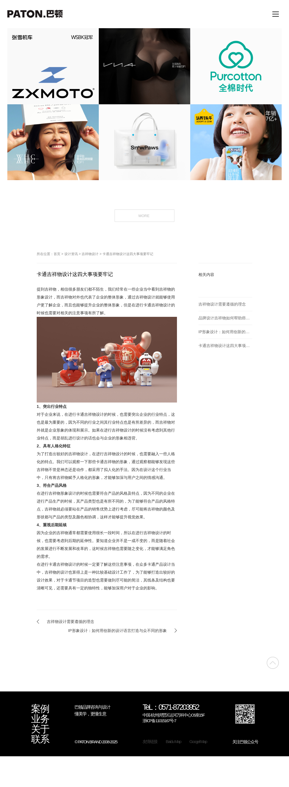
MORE (145, 215)
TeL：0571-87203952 (171, 707)
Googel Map (198, 741)
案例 (40, 709)
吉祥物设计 (90, 254)
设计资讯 (71, 254)
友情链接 (150, 741)
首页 (57, 254)
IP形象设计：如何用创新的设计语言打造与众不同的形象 (117, 630)
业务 (40, 719)
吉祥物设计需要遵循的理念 (70, 621)
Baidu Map (173, 741)
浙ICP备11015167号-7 (159, 720)
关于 (40, 729)
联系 (40, 739)
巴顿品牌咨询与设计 (92, 707)
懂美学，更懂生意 (90, 713)
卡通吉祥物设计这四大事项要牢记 (127, 254)
